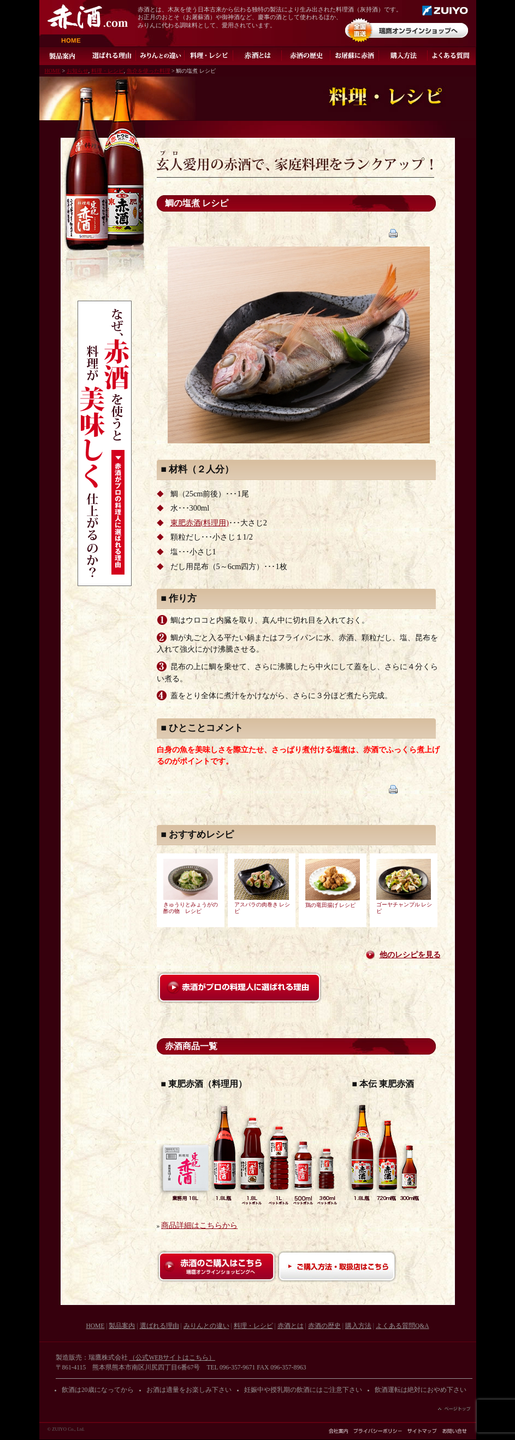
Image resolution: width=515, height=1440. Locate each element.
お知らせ (77, 71)
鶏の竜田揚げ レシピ (330, 906)
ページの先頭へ (454, 1409)
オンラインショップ (406, 30)
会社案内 (338, 1431)
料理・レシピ (209, 55)
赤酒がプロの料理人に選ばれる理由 (239, 987)
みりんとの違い (160, 55)
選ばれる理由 (111, 55)
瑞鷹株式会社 (445, 10)
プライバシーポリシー (377, 1431)
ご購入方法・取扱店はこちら (337, 1266)
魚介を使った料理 (148, 71)
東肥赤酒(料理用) (199, 523)
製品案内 (63, 55)
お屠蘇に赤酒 (354, 55)
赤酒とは (290, 1325)
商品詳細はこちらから (199, 1225)
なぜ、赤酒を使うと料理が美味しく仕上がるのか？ (105, 443)
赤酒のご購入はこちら (217, 1266)
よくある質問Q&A (452, 55)
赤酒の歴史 (306, 55)
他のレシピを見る (410, 955)
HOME (77, 40)
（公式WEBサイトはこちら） (172, 1357)
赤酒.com (88, 16)
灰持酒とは (257, 55)
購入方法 (358, 1325)
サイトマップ (422, 1431)
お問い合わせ (454, 1431)
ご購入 (403, 55)
